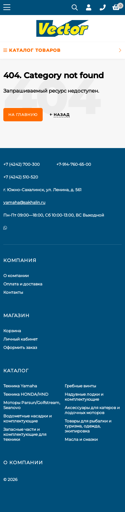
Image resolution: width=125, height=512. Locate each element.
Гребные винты (80, 385)
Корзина (12, 330)
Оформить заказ (20, 347)
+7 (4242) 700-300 (21, 164)
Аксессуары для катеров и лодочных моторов (92, 410)
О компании (16, 275)
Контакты (13, 292)
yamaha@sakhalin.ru (24, 202)
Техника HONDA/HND (25, 394)
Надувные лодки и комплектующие (84, 397)
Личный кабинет (20, 339)
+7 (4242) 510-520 (20, 176)
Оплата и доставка (22, 283)
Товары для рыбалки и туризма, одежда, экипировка (88, 425)
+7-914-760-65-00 (73, 164)
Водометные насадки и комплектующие (27, 418)
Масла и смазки (81, 439)
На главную (23, 114)
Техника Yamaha (20, 385)
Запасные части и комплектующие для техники (24, 434)
